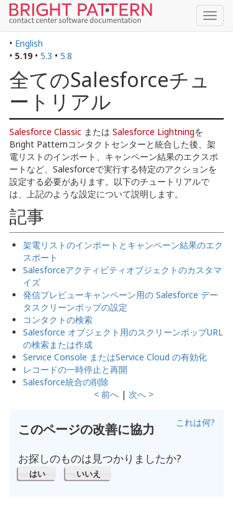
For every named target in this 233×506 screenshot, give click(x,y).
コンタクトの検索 (58, 320)
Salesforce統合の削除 (66, 382)
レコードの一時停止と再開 (75, 369)
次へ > (141, 394)
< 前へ (106, 394)
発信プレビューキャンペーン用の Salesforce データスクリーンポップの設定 (120, 301)
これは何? (195, 422)
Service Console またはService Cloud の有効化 (115, 357)
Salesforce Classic (45, 132)
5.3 (46, 56)
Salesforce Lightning (153, 132)
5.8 (66, 56)
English (29, 43)
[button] (37, 473)
